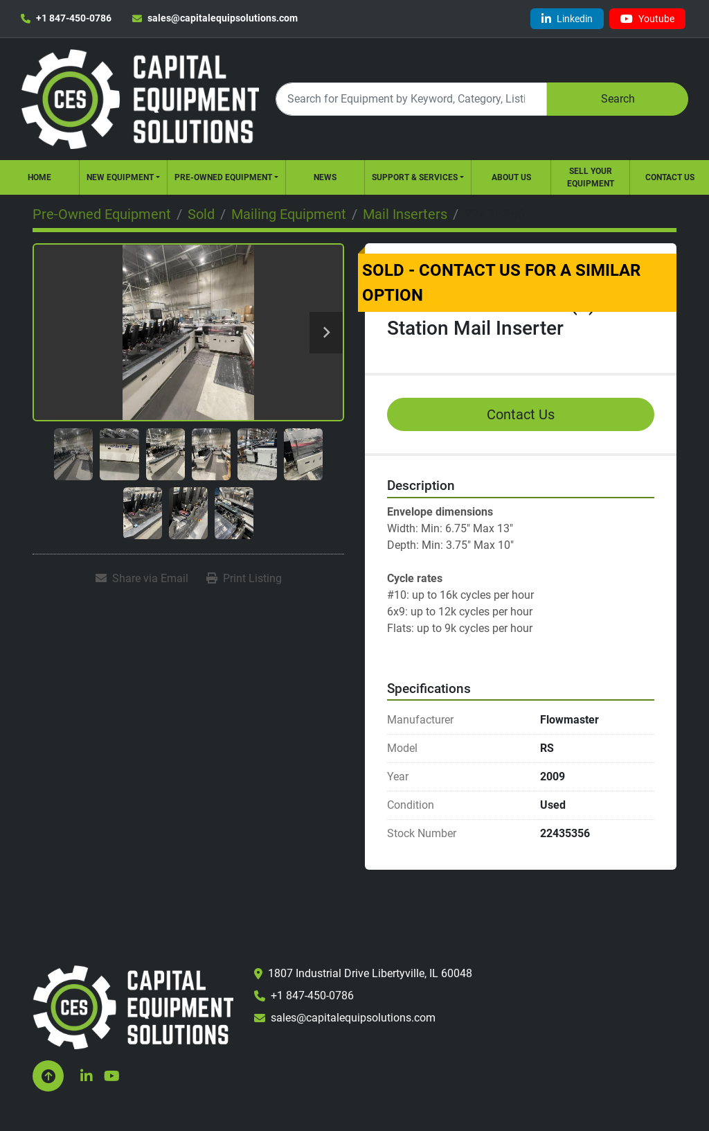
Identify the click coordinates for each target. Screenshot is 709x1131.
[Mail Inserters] (405, 214)
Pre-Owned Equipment (223, 177)
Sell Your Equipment (590, 177)
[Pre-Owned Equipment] (102, 214)
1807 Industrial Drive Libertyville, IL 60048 (370, 973)
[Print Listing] (244, 579)
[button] (123, 177)
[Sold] (201, 214)
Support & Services (415, 177)
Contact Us (669, 177)
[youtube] (647, 18)
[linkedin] (567, 18)
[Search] (411, 98)
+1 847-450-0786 (73, 18)
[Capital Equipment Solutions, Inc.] (133, 1006)
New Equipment (120, 177)
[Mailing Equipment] (288, 214)
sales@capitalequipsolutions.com (222, 18)
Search (618, 98)
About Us (511, 177)
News (325, 177)
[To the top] (48, 1075)
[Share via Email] (142, 579)
